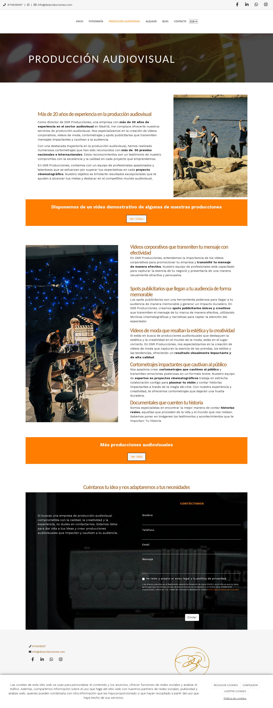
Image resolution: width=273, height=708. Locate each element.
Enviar (192, 617)
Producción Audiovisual (124, 21)
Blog (165, 21)
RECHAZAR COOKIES (226, 685)
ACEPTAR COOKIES (235, 691)
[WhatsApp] (256, 5)
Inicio (79, 21)
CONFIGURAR (250, 685)
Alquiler (151, 21)
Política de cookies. (235, 698)
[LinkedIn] (247, 5)
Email (146, 544)
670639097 (15, 4)
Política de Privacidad (229, 590)
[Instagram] (266, 5)
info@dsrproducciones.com (55, 4)
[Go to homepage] (2, 21)
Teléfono (148, 530)
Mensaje (147, 559)
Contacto (180, 21)
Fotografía (96, 21)
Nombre (147, 515)
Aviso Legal (213, 590)
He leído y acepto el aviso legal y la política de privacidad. (184, 578)
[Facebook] (237, 5)
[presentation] (171, 601)
